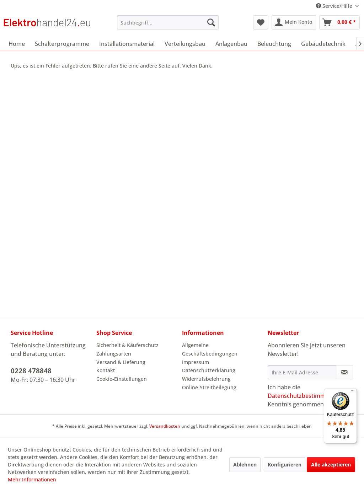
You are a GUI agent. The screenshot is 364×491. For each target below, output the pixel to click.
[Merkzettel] (260, 22)
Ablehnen (245, 464)
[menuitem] (168, 22)
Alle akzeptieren (331, 464)
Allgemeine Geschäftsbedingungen (209, 349)
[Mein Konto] (294, 22)
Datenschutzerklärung (208, 370)
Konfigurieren (284, 464)
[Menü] (352, 392)
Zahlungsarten (113, 353)
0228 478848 (31, 370)
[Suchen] (211, 22)
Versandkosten (164, 426)
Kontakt (105, 370)
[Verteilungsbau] (185, 44)
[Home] (17, 44)
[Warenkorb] (339, 22)
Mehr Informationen (32, 479)
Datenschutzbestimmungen (305, 396)
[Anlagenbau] (231, 44)
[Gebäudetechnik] (323, 44)
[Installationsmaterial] (127, 44)
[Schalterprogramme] (62, 44)
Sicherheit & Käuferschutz (127, 345)
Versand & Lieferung (120, 362)
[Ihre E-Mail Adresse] (302, 372)
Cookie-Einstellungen (121, 378)
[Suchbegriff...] (168, 22)
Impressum (195, 362)
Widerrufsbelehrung (206, 378)
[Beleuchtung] (274, 44)
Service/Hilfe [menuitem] (335, 5)
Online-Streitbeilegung (209, 387)
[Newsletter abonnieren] (344, 372)
